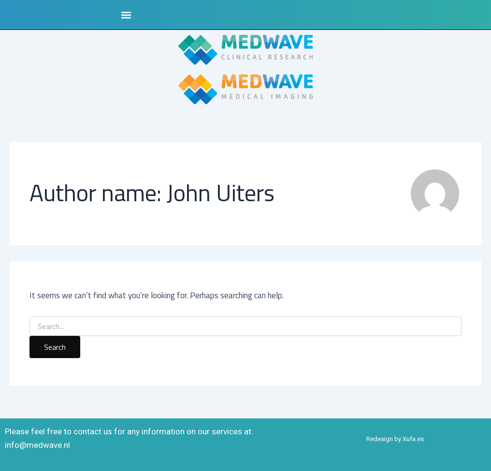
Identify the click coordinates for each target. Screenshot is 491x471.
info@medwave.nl (37, 445)
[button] (126, 15)
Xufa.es (413, 439)
